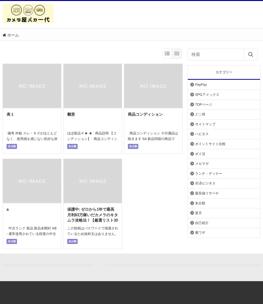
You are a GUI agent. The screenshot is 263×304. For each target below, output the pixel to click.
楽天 (198, 213)
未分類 (12, 146)
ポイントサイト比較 (210, 144)
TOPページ (203, 104)
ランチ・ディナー (208, 173)
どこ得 (200, 114)
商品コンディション (145, 114)
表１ (10, 114)
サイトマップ (205, 124)
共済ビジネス (205, 183)
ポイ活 (200, 154)
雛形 (71, 114)
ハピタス (202, 134)
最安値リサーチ (207, 193)
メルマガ (202, 163)
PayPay (201, 85)
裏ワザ (200, 233)
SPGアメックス (207, 94)
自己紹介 (202, 223)
